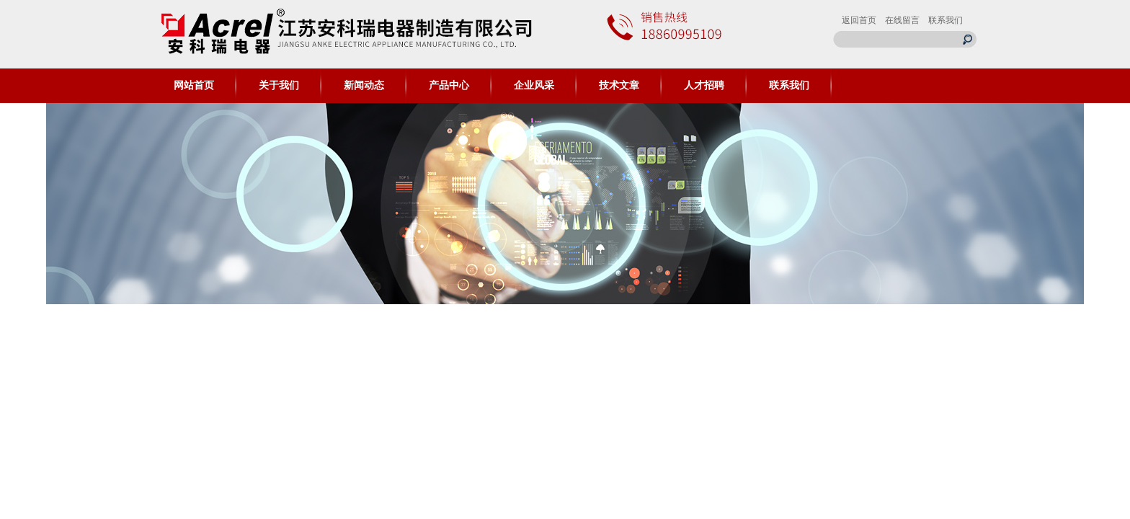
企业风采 (534, 85)
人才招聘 (704, 85)
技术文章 (619, 85)
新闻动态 (364, 85)
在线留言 (902, 20)
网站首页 (194, 85)
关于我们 (279, 85)
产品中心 (449, 85)
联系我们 (945, 20)
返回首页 (859, 20)
